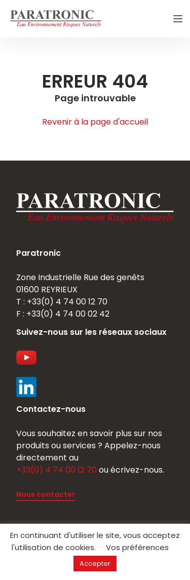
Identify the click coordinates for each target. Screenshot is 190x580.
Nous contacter (45, 494)
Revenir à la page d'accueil (95, 122)
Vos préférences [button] (137, 547)
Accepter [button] (95, 563)
